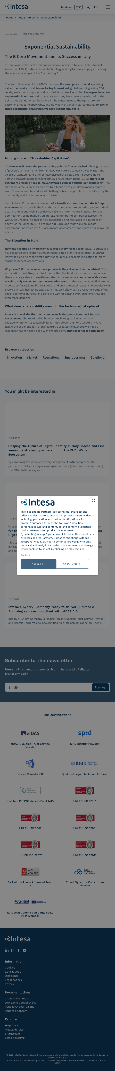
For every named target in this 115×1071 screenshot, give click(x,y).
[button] (76, 563)
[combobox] (93, 500)
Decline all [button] (26, 555)
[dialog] (57, 535)
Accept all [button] (38, 563)
